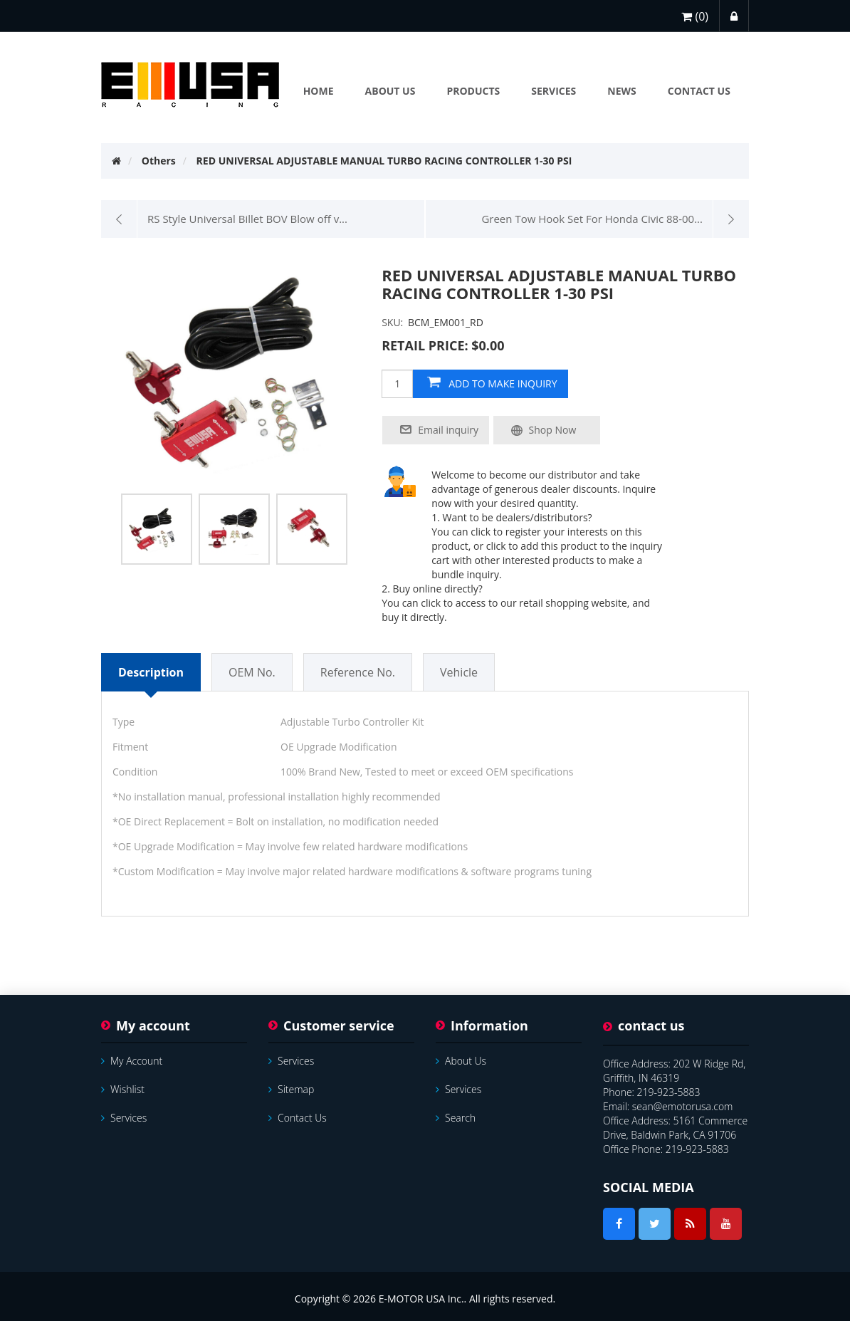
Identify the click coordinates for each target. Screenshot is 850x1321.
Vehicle (459, 672)
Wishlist (123, 1089)
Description (151, 672)
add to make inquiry (502, 383)
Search (456, 1117)
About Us (461, 1060)
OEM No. (252, 672)
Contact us (297, 1117)
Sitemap (291, 1089)
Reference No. (357, 672)
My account (131, 1060)
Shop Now (553, 430)
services (124, 1117)
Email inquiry (448, 430)
